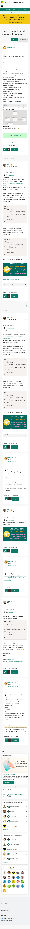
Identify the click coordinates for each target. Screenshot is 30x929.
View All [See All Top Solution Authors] (5, 833)
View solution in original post (11, 281)
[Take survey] (8, 786)
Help (19, 9)
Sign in (14, 9)
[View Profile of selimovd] (12, 605)
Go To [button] (24, 9)
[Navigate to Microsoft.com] (5, 2)
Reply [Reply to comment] (14, 297)
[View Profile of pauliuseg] (9, 47)
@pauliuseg (11, 175)
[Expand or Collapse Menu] (2, 6)
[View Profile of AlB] (8, 164)
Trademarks (3, 919)
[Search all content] (16, 12)
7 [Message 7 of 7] (9, 498)
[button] (14, 39)
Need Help (10, 142)
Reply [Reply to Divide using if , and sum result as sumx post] (14, 149)
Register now (18, 22)
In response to (12, 464)
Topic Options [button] (22, 39)
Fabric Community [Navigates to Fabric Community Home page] (18, 2)
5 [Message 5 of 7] (9, 590)
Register (8, 9)
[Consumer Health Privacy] (15, 924)
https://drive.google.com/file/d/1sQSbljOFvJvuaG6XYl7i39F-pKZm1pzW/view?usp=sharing (15, 581)
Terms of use (4, 916)
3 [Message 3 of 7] (9, 740)
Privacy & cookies (5, 914)
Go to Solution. (17, 135)
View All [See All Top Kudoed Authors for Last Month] (5, 866)
